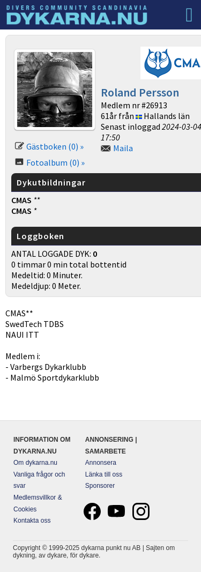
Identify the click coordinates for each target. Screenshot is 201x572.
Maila (123, 148)
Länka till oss (103, 474)
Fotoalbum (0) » (55, 162)
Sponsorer (100, 485)
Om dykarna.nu (35, 462)
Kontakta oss (31, 520)
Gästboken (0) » (55, 146)
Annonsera (100, 462)
